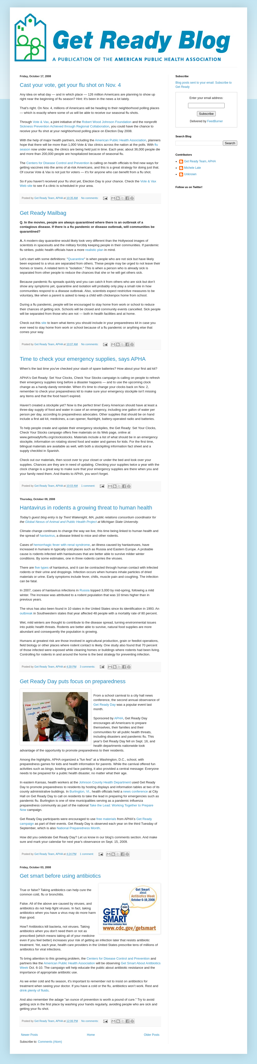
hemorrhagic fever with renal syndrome (62, 545)
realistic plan (94, 250)
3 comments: (88, 666)
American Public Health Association (120, 140)
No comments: (90, 197)
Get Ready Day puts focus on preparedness (73, 681)
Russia (85, 590)
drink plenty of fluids (34, 990)
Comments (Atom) (50, 1041)
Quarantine (76, 259)
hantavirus (47, 535)
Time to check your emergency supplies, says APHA (83, 359)
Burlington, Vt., (81, 791)
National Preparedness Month (78, 828)
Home (91, 1035)
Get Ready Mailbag (43, 213)
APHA (118, 718)
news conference (136, 791)
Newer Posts (29, 1035)
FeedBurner (215, 121)
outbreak (26, 613)
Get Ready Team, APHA (200, 161)
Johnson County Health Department (105, 782)
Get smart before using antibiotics (60, 876)
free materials (106, 819)
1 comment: (88, 485)
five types (42, 567)
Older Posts (151, 1035)
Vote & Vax (41, 122)
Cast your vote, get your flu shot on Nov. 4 (70, 85)
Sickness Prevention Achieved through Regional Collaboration (64, 126)
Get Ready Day (104, 704)
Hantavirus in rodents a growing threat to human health (86, 508)
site (44, 323)
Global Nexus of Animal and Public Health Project (61, 522)
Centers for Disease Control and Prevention (57, 163)
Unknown (190, 174)
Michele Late (192, 167)
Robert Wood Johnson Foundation (107, 122)
